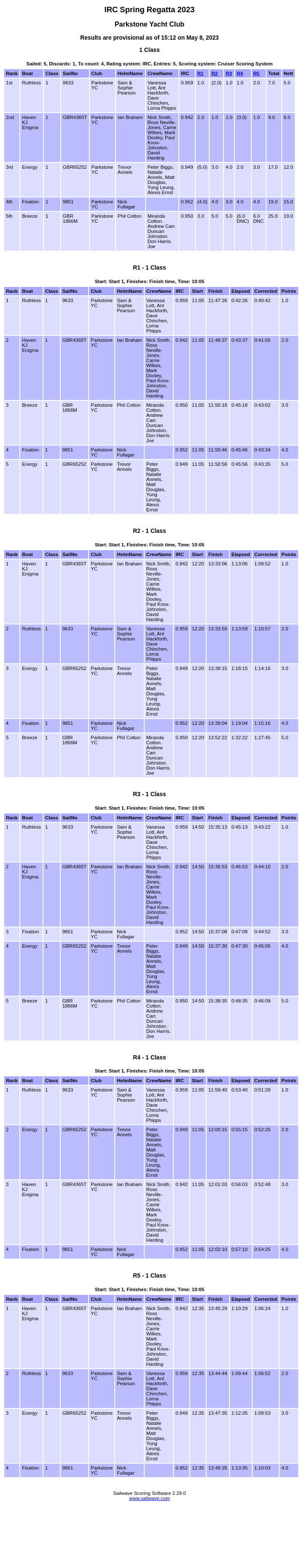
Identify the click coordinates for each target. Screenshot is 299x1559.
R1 (200, 73)
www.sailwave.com (149, 1498)
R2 (214, 73)
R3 (229, 73)
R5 (256, 73)
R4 (240, 73)
